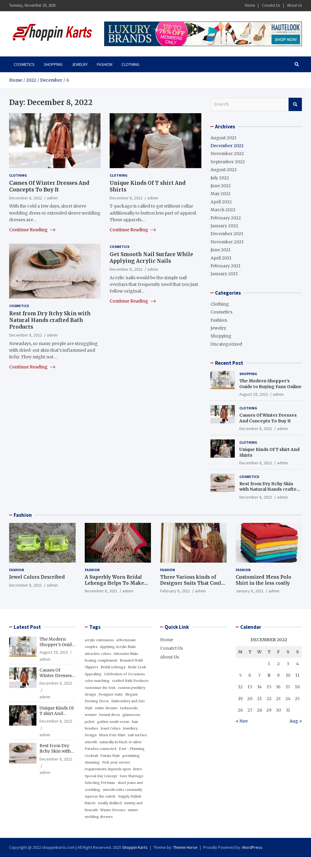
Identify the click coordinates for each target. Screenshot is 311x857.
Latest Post (27, 627)
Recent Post (229, 363)
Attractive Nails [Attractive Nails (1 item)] (126, 654)
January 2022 (224, 226)
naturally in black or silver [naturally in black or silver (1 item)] (121, 742)
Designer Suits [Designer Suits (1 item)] (110, 694)
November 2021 (227, 242)
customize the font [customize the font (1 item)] (100, 688)
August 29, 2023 (253, 394)
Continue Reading (32, 229)
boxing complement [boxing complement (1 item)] (101, 660)
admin (52, 198)
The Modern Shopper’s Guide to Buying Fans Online (270, 383)
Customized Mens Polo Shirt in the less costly (263, 580)
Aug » (295, 721)
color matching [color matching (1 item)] (97, 681)
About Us (294, 5)
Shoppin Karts (135, 847)
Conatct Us (271, 5)
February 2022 (225, 218)
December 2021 (226, 233)
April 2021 (220, 258)
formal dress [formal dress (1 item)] (109, 715)
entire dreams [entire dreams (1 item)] (106, 708)
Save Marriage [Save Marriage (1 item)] (131, 776)
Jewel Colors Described (37, 577)
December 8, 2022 (25, 198)
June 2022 (220, 185)
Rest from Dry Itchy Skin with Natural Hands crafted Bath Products (50, 320)
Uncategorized (226, 344)
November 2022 (227, 153)
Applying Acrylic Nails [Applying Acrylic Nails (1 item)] (118, 647)
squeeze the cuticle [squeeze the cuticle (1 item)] (100, 796)
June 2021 (220, 249)
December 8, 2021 (25, 585)
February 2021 (225, 266)
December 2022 (227, 145)
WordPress (252, 847)
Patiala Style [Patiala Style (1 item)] (110, 756)
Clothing (130, 64)
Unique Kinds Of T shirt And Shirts (56, 713)
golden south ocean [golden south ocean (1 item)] (113, 722)
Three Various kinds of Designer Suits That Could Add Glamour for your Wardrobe (192, 586)
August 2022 (223, 169)
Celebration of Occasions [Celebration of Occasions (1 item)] (124, 674)
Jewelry (80, 64)
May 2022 (220, 193)
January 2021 (224, 273)
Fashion (104, 64)
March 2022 (222, 209)
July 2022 (219, 178)
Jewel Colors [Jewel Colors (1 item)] (111, 728)
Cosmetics (24, 64)
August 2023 (223, 138)
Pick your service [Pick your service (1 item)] (116, 762)
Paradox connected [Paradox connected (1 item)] (100, 749)
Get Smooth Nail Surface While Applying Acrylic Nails (151, 257)
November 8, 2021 (101, 591)
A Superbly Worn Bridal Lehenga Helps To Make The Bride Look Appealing (117, 583)
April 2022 (221, 202)
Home (250, 5)
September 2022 (227, 161)
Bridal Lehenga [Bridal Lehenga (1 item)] (113, 667)
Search (295, 104)
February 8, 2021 (175, 591)
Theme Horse (185, 847)
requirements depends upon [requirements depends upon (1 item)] (108, 769)
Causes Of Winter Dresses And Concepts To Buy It (49, 186)
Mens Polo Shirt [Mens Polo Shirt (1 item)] (112, 735)
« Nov (242, 721)
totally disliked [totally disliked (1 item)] (110, 803)
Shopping (53, 64)
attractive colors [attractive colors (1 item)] (98, 654)
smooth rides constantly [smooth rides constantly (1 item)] (122, 790)
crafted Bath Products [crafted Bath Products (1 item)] (130, 681)
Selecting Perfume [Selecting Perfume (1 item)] (100, 783)
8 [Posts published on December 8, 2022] (269, 675)
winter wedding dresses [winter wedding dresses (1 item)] (111, 813)
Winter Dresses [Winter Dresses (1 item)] (112, 810)
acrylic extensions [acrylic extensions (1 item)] (99, 640)
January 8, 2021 (250, 591)
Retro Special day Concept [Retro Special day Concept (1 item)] (113, 772)
